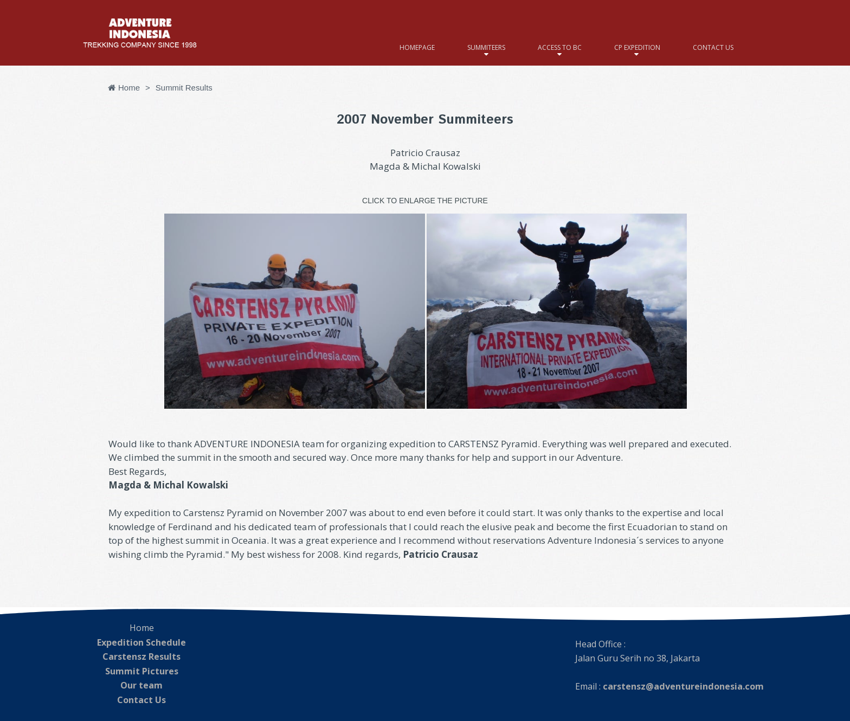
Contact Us (142, 697)
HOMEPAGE (417, 47)
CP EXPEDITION (637, 47)
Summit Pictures (141, 669)
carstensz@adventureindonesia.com (682, 686)
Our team (141, 683)
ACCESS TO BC (560, 47)
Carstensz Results (141, 655)
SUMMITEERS (486, 47)
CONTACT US (713, 47)
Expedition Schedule (141, 642)
